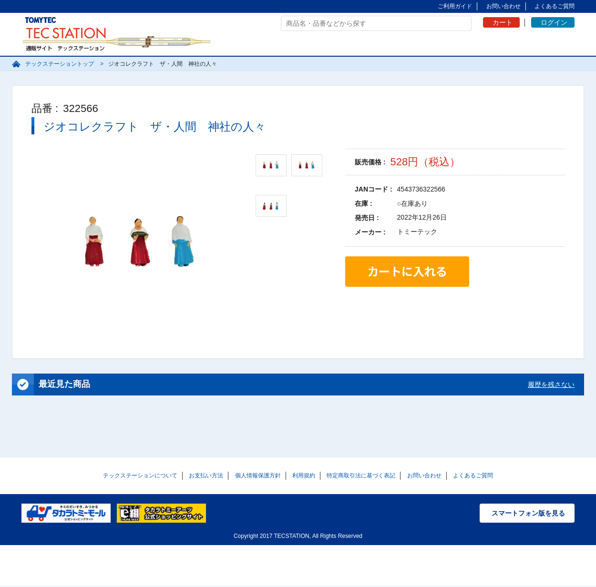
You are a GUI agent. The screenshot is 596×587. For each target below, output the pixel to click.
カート (503, 22)
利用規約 (303, 475)
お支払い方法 (206, 475)
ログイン (554, 22)
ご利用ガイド (455, 6)
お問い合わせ (503, 6)
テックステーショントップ (59, 64)
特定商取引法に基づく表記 (361, 475)
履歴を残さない (551, 384)
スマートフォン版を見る (528, 513)
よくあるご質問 (554, 6)
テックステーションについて (140, 475)
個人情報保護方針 (258, 475)
